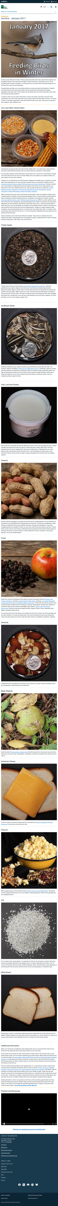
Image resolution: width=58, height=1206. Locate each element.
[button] (29, 1109)
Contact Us (4, 1144)
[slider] (4, 1124)
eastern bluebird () (27, 601)
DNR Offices (4, 1147)
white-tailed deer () (33, 1069)
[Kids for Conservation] (55, 11)
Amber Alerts (4, 1198)
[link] (19, 1185)
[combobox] (45, 6)
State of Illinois (17, 1202)
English (44, 6)
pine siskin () (30, 200)
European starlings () (11, 184)
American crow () (37, 891)
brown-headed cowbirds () (24, 1057)
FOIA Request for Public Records (9, 1155)
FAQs (2, 1174)
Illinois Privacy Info (32, 1198)
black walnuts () (19, 752)
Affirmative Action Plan (7, 1172)
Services (54, 1)
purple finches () (34, 286)
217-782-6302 (8, 1142)
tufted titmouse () (28, 368)
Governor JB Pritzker (5, 1202)
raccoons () (14, 1069)
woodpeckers (42, 189)
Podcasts (3, 1177)
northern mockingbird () (23, 603)
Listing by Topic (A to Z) (7, 1163)
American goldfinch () (11, 200)
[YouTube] (28, 1185)
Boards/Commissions (6, 1150)
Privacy (3, 1180)
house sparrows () (34, 184)
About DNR (4, 1169)
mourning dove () (28, 189)
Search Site (4, 1166)
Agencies (47, 1)
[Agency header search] (51, 7)
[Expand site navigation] (56, 7)
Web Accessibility (5, 1195)
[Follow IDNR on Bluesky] (36, 1185)
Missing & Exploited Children (35, 1195)
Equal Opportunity (5, 1153)
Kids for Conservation (9, 11)
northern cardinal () (26, 191)
